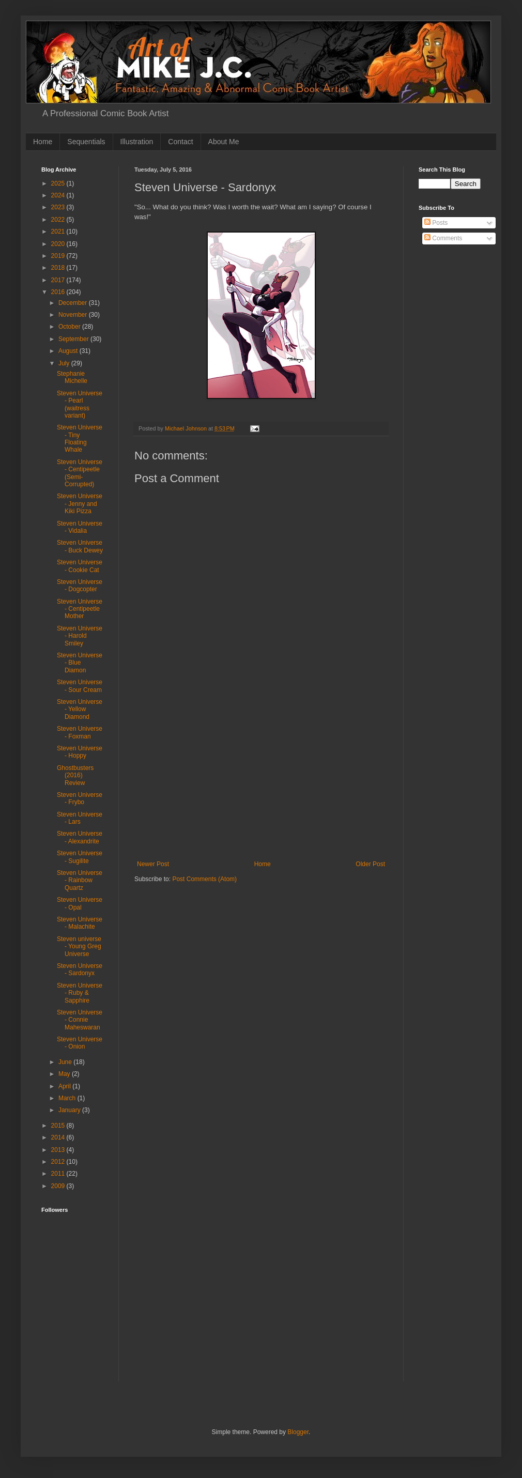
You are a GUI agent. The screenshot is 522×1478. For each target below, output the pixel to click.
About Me (223, 141)
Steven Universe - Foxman (79, 732)
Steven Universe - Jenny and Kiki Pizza (79, 503)
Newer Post (153, 864)
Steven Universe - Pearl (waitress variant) (79, 404)
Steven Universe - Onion (79, 1043)
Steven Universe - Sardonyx (79, 969)
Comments (443, 238)
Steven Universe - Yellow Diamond (79, 709)
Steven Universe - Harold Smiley (79, 636)
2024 (59, 195)
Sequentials (86, 141)
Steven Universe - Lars (79, 818)
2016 (59, 292)
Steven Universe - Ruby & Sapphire (79, 993)
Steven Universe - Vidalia (79, 527)
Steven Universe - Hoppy (79, 752)
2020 (59, 244)
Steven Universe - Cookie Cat (79, 566)
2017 (59, 280)
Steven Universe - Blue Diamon (79, 663)
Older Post (370, 864)
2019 (59, 255)
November (73, 314)
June (65, 1062)
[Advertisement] (73, 1346)
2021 (59, 231)
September (74, 339)
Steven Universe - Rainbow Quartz (79, 880)
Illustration (136, 141)
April (65, 1086)
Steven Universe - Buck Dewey (80, 546)
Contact (180, 141)
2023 (59, 207)
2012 (59, 1161)
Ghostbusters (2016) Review (75, 775)
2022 (59, 219)
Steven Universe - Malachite (79, 923)
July (64, 363)
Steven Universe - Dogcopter (79, 585)
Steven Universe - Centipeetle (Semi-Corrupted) (79, 473)
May (65, 1073)
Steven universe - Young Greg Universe (79, 946)
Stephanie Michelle (72, 377)
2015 (59, 1125)
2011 (59, 1173)
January (70, 1110)
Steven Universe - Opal (79, 903)
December (73, 302)
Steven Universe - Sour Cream (79, 686)
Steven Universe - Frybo (79, 798)
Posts (436, 222)
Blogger (298, 1432)
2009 (59, 1186)
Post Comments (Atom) (204, 879)
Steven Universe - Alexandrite (79, 837)
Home (42, 141)
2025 (59, 183)
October (70, 326)
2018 (59, 267)
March (68, 1098)
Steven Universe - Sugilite (79, 857)
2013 (59, 1149)
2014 (59, 1137)
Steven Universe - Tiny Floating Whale (79, 438)
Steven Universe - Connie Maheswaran (79, 1020)
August (69, 351)
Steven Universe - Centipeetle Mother (79, 609)
